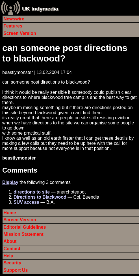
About (9, 241)
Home (9, 212)
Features (12, 26)
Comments (19, 170)
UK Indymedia (40, 9)
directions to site (32, 192)
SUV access (26, 202)
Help (8, 255)
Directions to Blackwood (40, 197)
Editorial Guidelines (24, 227)
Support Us (15, 270)
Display (10, 182)
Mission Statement (23, 234)
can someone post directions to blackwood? (64, 53)
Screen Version (19, 33)
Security (12, 262)
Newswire (13, 18)
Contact (11, 248)
